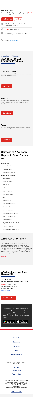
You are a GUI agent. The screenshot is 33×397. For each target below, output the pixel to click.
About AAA (16, 346)
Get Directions (7, 19)
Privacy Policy (16, 370)
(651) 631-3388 (5, 290)
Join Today (6, 86)
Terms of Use (16, 374)
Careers (16, 350)
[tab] (15, 29)
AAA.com (3, 256)
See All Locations (9, 298)
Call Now (18, 19)
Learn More (7, 140)
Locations (16, 342)
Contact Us (16, 338)
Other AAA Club (16, 391)
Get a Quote (7, 113)
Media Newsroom (16, 354)
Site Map (16, 367)
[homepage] (4, 3)
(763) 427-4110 (14, 40)
